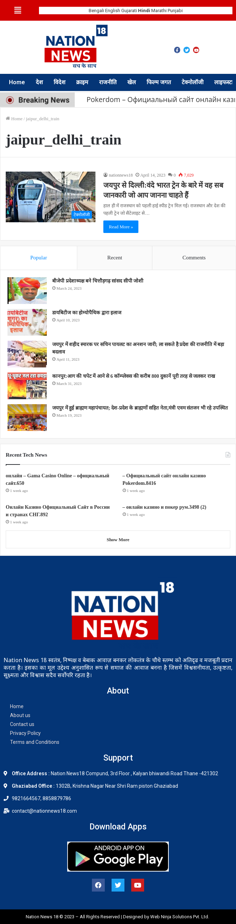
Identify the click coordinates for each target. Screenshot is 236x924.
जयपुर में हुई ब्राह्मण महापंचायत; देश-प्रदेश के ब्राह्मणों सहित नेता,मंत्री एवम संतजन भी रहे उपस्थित (140, 408)
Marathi (159, 10)
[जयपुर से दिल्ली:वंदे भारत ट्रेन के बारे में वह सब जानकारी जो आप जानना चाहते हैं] (50, 197)
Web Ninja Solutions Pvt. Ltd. (180, 916)
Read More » (121, 226)
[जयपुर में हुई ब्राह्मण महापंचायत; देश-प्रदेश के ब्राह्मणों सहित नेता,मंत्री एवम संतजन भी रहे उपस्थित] (27, 417)
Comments (194, 257)
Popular (38, 257)
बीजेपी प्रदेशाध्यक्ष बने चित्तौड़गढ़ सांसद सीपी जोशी (97, 281)
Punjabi (175, 10)
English (112, 10)
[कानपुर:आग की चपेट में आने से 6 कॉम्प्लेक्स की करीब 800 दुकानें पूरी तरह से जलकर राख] (27, 385)
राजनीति (108, 82)
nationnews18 (121, 175)
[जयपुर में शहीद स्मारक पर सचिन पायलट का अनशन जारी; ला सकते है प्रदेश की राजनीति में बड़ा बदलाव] (27, 354)
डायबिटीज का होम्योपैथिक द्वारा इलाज (86, 312)
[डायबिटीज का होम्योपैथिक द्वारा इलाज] (27, 322)
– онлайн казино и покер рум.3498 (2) (164, 507)
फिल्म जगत (159, 82)
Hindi (144, 10)
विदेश (59, 82)
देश (39, 82)
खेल (131, 82)
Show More (118, 539)
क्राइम (82, 82)
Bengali (96, 10)
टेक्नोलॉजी (192, 82)
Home (17, 82)
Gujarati (129, 10)
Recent (114, 257)
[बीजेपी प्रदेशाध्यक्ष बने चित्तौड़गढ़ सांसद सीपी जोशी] (27, 290)
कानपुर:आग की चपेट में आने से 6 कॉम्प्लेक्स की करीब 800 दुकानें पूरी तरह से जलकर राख (133, 376)
